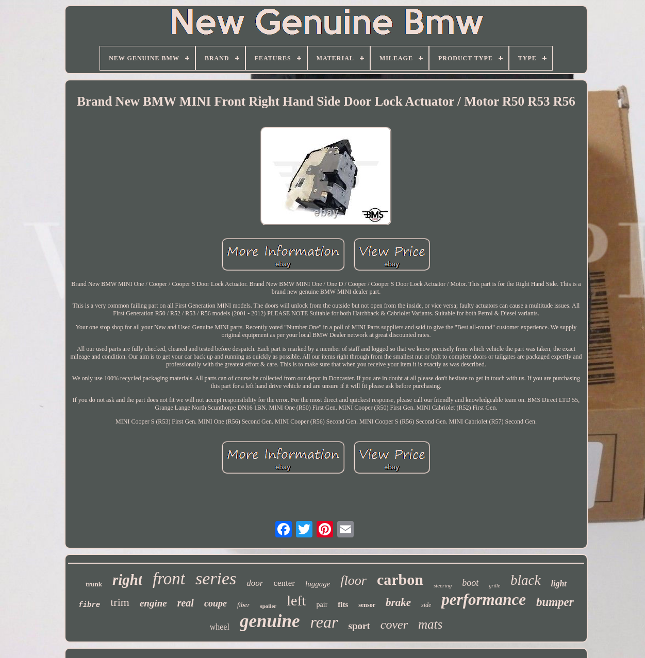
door (254, 583)
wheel (219, 626)
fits (343, 604)
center (284, 583)
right (127, 579)
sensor (366, 605)
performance (483, 599)
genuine (270, 621)
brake (398, 602)
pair (322, 605)
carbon (400, 579)
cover (394, 624)
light (559, 583)
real (185, 603)
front (169, 578)
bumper (555, 602)
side (426, 605)
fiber (243, 605)
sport (359, 625)
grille (494, 585)
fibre (89, 605)
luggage (317, 584)
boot (470, 583)
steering (443, 585)
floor (353, 580)
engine (153, 603)
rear (324, 622)
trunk (94, 584)
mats (430, 624)
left (296, 601)
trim (119, 602)
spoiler (268, 606)
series (215, 578)
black (525, 580)
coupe (215, 603)
